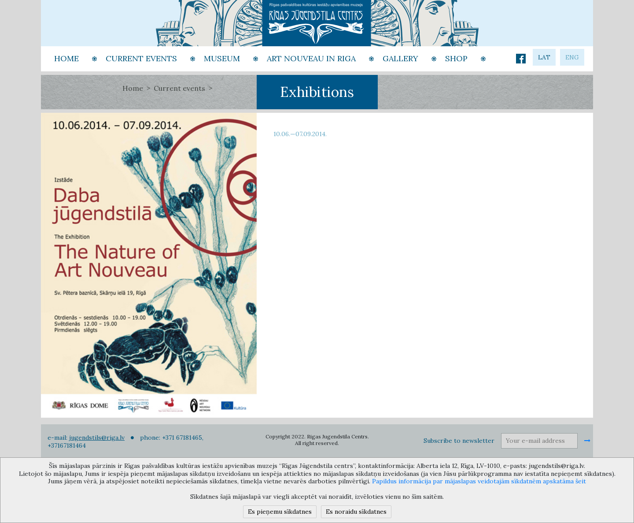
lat (544, 57)
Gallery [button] (400, 58)
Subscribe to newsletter (459, 441)
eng (572, 57)
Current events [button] (141, 58)
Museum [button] (222, 58)
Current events (179, 88)
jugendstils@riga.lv (97, 437)
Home (132, 88)
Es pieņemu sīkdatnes (280, 512)
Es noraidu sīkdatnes (356, 512)
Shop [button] (456, 58)
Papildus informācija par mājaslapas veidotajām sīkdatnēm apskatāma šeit (479, 481)
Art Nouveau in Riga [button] (311, 58)
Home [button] (66, 58)
